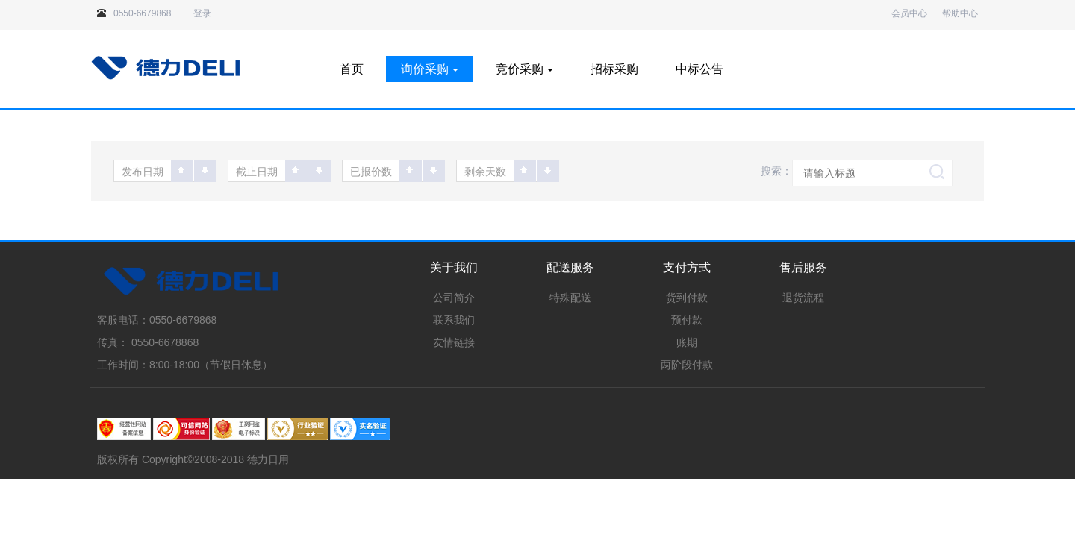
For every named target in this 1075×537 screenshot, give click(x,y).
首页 (352, 69)
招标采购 (614, 69)
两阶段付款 (687, 365)
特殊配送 (570, 298)
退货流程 (803, 298)
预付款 (686, 320)
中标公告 (699, 69)
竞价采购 (524, 69)
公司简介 (454, 298)
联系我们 (454, 320)
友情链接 (454, 342)
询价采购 (429, 69)
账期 (686, 342)
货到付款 (687, 298)
